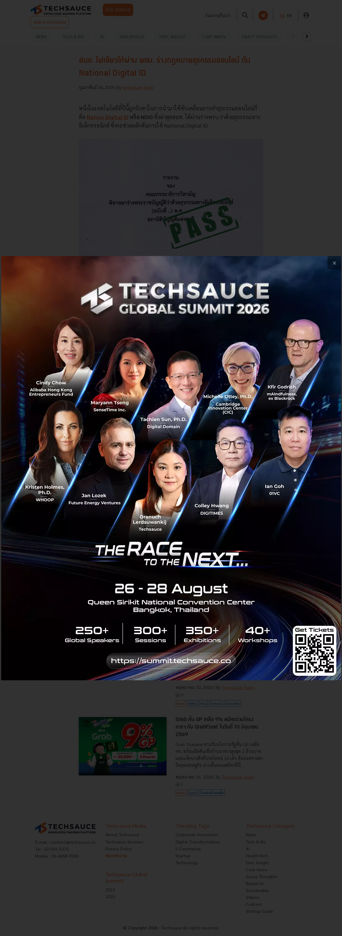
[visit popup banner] (171, 468)
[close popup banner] (334, 263)
